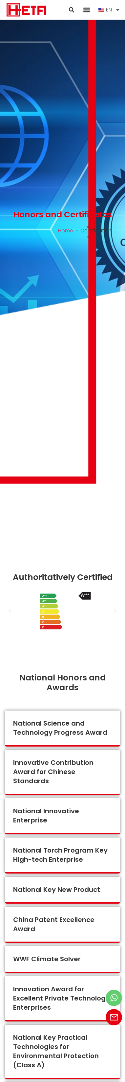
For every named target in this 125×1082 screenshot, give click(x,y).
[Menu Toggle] (86, 9)
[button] (71, 10)
